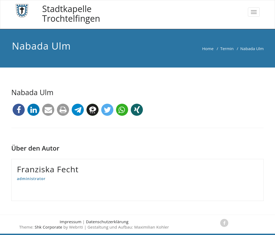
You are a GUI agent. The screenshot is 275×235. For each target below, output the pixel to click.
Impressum (70, 221)
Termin (227, 48)
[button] (19, 110)
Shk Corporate (48, 227)
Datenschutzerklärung (107, 221)
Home (208, 48)
